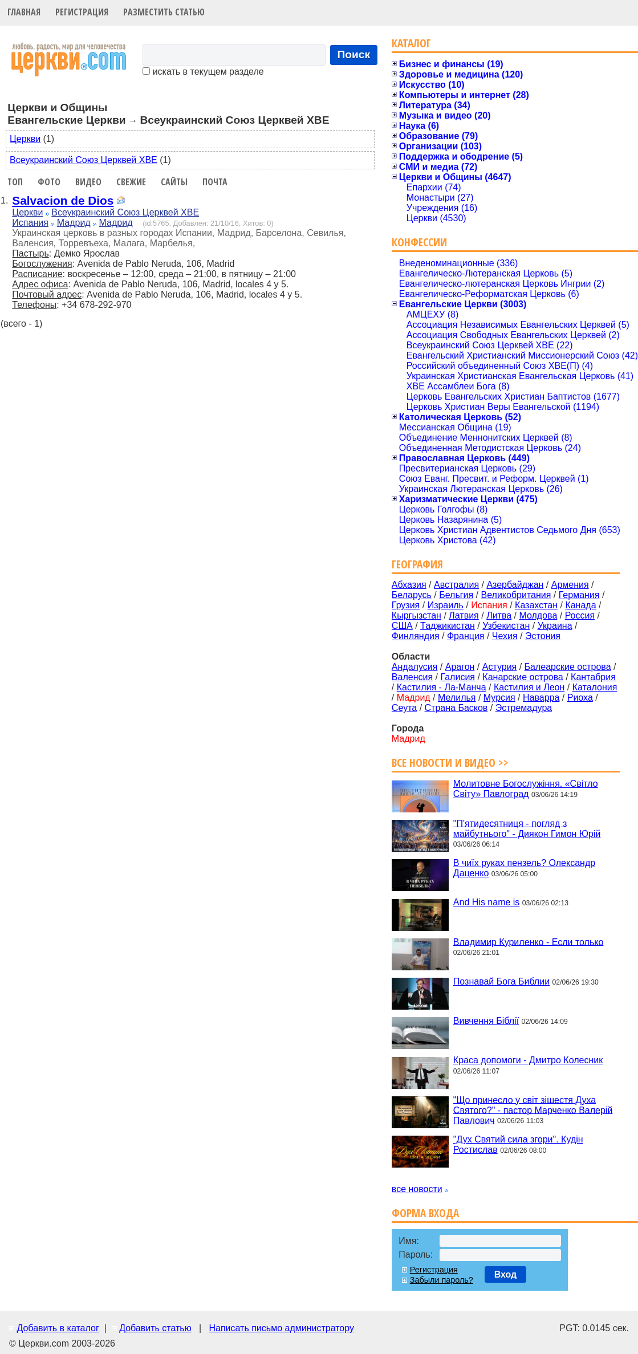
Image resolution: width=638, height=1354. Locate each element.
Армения (570, 584)
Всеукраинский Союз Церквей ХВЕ (83, 160)
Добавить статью (155, 1328)
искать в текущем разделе (203, 71)
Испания (30, 222)
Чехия (505, 636)
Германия (579, 595)
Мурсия (499, 697)
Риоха (580, 697)
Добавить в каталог (58, 1328)
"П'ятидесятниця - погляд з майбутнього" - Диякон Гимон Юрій (527, 828)
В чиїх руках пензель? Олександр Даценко (524, 868)
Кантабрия (593, 677)
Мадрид (74, 222)
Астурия (499, 667)
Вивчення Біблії (486, 1021)
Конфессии (419, 242)
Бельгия (456, 595)
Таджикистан (447, 626)
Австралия (456, 584)
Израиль (446, 605)
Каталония (594, 687)
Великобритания (516, 595)
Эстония (542, 636)
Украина (555, 626)
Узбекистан (506, 626)
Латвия (463, 615)
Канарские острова (522, 677)
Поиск (354, 54)
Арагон (460, 667)
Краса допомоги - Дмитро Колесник (528, 1060)
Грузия (406, 605)
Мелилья (457, 697)
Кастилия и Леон (529, 687)
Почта (214, 182)
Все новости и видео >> (450, 762)
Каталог (411, 43)
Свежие (131, 182)
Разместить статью (164, 12)
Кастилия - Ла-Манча (441, 687)
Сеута (404, 708)
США (402, 626)
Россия (580, 615)
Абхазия (409, 584)
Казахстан (536, 605)
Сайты (174, 182)
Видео (88, 182)
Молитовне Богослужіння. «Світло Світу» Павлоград (525, 789)
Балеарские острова (568, 667)
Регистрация (81, 12)
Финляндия (416, 636)
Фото (49, 182)
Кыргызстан (416, 615)
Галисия (457, 677)
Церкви (25, 139)
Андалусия (415, 667)
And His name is (486, 902)
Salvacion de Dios (62, 200)
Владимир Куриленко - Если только (528, 941)
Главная (23, 12)
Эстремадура (523, 708)
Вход (505, 1274)
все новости (417, 1189)
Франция (466, 636)
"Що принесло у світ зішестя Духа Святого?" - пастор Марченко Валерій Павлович (532, 1110)
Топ (15, 182)
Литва (498, 615)
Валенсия (412, 677)
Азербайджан (514, 584)
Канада (580, 605)
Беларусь (412, 595)
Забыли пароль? (441, 1279)
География (417, 564)
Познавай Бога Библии (501, 981)
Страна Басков (456, 708)
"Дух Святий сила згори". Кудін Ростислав (518, 1144)
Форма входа (425, 1213)
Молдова (538, 615)
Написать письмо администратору (281, 1328)
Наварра (541, 697)
